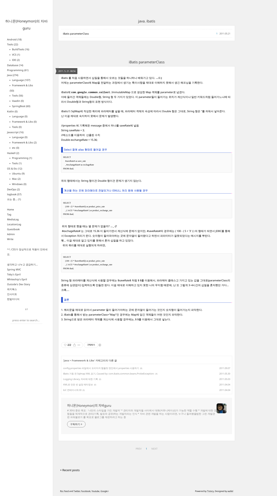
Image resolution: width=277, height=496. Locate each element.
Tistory (210, 491)
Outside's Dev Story (18, 284)
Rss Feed (64, 491)
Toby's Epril (14, 274)
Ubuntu (18, 173)
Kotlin (12, 111)
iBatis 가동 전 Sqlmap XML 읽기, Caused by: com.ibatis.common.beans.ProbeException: (108, 373)
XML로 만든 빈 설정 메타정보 (78, 384)
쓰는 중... (14, 199)
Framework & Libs (24, 121)
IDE (15, 60)
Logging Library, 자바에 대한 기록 (80, 379)
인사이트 (12, 294)
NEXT (154, 448)
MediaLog (13, 219)
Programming (17, 70)
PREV (139, 448)
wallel (230, 491)
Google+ (105, 491)
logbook (14, 194)
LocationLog (14, 224)
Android (14, 39)
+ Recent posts (70, 470)
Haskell (13, 153)
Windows (18, 184)
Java (12, 75)
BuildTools (20, 49)
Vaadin (17, 100)
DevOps (13, 189)
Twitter (76, 491)
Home (10, 209)
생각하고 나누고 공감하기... (22, 264)
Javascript (15, 132)
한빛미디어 (13, 299)
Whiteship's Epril (17, 279)
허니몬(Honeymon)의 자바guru (89, 405)
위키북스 (12, 289)
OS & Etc (14, 168)
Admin (11, 234)
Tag (9, 214)
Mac (15, 178)
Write (10, 239)
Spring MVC (14, 269)
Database (15, 65)
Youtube (95, 491)
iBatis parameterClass (76, 33)
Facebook (85, 491)
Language (20, 80)
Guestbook (13, 229)
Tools (12, 44)
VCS (15, 54)
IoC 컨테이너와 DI (72, 390)
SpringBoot (20, 106)
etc (15, 147)
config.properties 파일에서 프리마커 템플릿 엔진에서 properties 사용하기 (101, 368)
